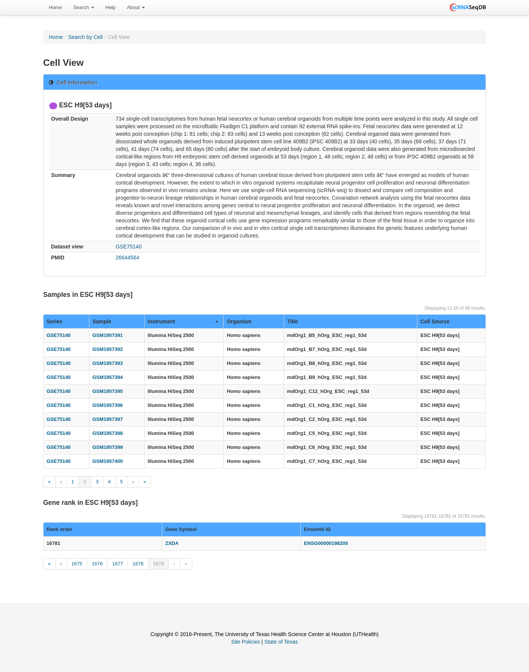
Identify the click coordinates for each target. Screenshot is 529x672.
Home (55, 7)
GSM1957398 (107, 433)
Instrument (183, 321)
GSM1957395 (107, 391)
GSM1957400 (107, 461)
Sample (101, 321)
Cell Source (435, 321)
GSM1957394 (107, 377)
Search (83, 7)
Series (54, 321)
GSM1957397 (107, 419)
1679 (158, 563)
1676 (97, 563)
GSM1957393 (107, 363)
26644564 (127, 258)
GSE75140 (129, 247)
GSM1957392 (107, 349)
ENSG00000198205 (326, 543)
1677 (117, 563)
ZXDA (172, 543)
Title (292, 321)
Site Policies (245, 642)
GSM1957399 (107, 447)
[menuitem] (55, 7)
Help (111, 7)
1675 (77, 563)
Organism (239, 321)
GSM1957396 (107, 405)
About (136, 7)
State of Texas (281, 642)
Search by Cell (85, 37)
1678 (137, 563)
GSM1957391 (107, 335)
